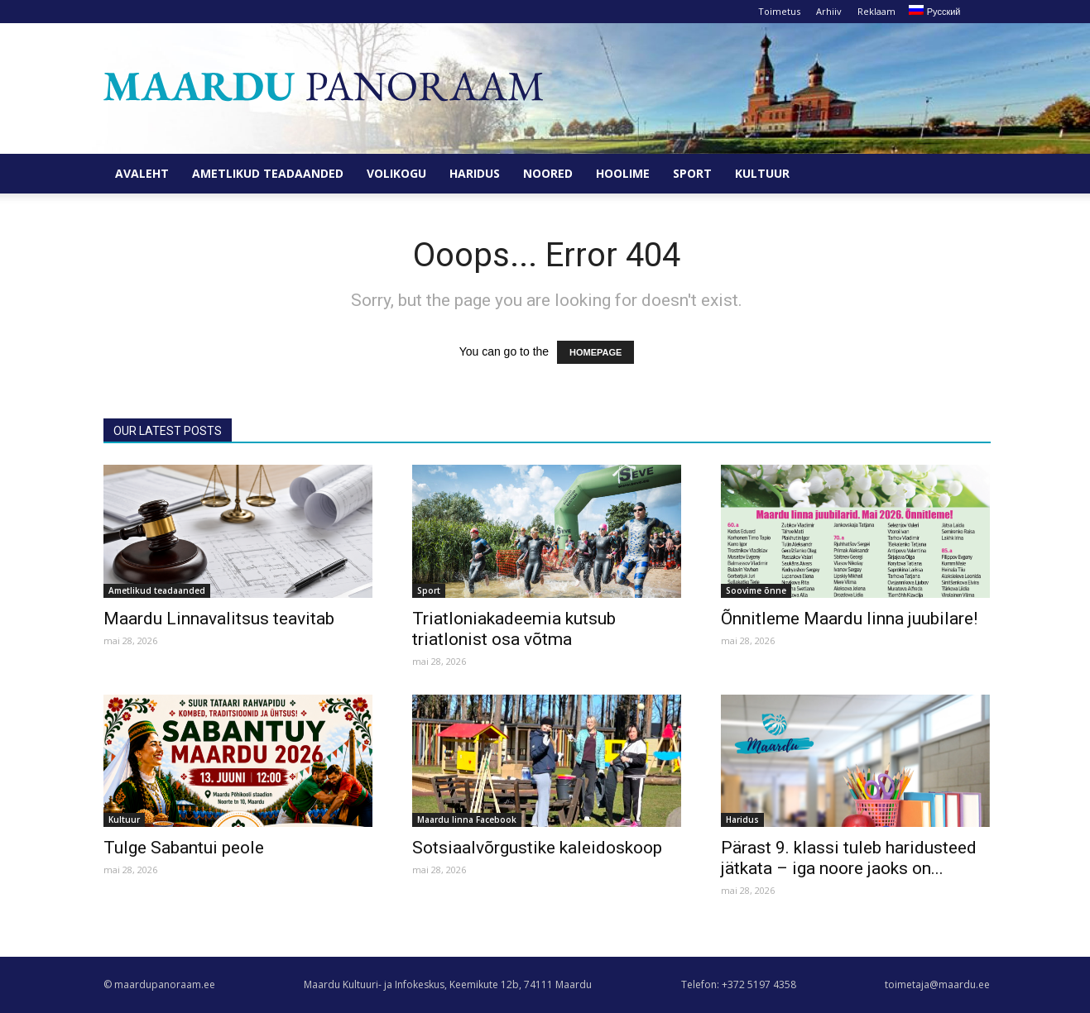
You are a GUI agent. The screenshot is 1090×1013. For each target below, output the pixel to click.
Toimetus (779, 11)
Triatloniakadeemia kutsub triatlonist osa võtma (514, 629)
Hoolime (623, 173)
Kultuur (762, 173)
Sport (692, 173)
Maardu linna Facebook (466, 819)
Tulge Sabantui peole (183, 848)
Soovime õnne (756, 590)
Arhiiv (829, 11)
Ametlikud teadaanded (267, 173)
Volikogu (396, 173)
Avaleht (142, 173)
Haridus (474, 173)
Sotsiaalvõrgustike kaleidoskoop (537, 848)
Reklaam (876, 11)
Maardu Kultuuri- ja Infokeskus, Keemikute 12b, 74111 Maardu (448, 984)
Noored (548, 173)
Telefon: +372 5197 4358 (738, 984)
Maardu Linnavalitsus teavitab (218, 618)
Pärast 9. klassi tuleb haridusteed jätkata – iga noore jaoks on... (849, 858)
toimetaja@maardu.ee (937, 984)
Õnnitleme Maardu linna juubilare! (849, 618)
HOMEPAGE (595, 352)
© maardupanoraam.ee (159, 984)
